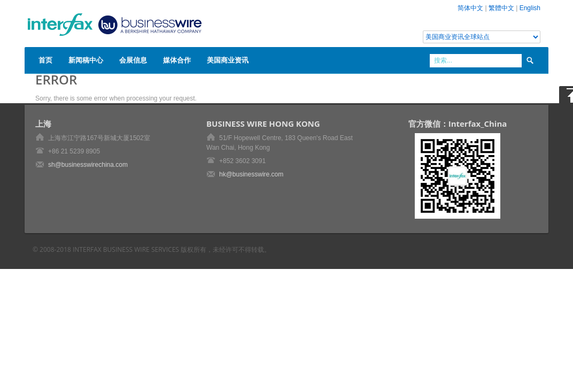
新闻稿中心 (85, 60)
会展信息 (133, 60)
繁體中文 (501, 8)
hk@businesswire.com (251, 174)
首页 (45, 60)
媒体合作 (177, 60)
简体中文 (470, 8)
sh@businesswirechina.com (88, 164)
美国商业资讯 (228, 60)
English (530, 8)
